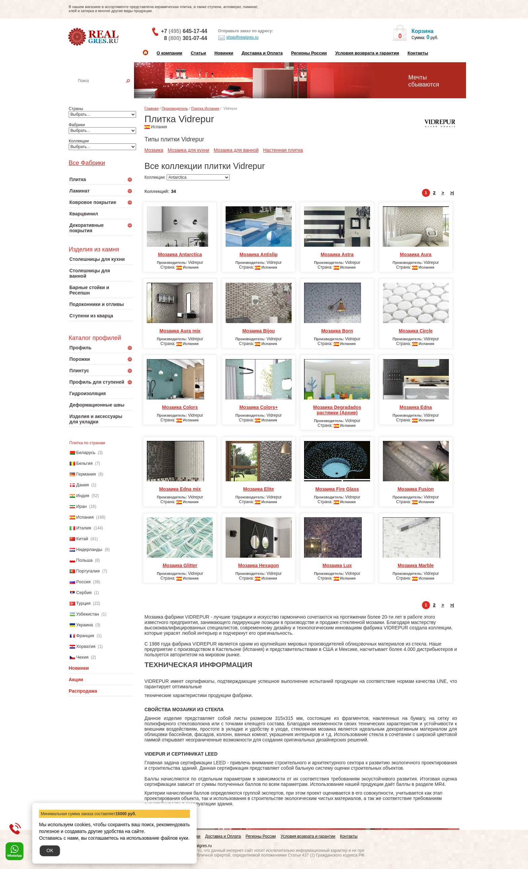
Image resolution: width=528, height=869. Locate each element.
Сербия (84, 592)
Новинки (223, 53)
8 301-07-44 (185, 38)
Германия (86, 474)
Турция (83, 603)
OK (49, 850)
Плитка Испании (205, 108)
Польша (84, 560)
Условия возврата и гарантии (367, 53)
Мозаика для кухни (188, 150)
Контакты (417, 53)
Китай (82, 538)
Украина (84, 624)
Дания (82, 484)
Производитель (175, 108)
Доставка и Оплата (262, 53)
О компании (169, 53)
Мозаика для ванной (236, 150)
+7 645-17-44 (184, 31)
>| (452, 192)
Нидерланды (89, 549)
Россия (83, 581)
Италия (83, 527)
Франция (85, 635)
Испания (85, 517)
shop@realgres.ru (238, 37)
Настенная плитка (108, 90)
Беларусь (85, 452)
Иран (81, 506)
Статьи (198, 53)
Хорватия (85, 646)
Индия (82, 495)
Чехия (82, 657)
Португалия (88, 570)
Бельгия (84, 463)
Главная (151, 108)
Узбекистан (87, 614)
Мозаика (153, 150)
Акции (76, 679)
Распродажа (83, 691)
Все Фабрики (87, 163)
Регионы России (309, 53)
